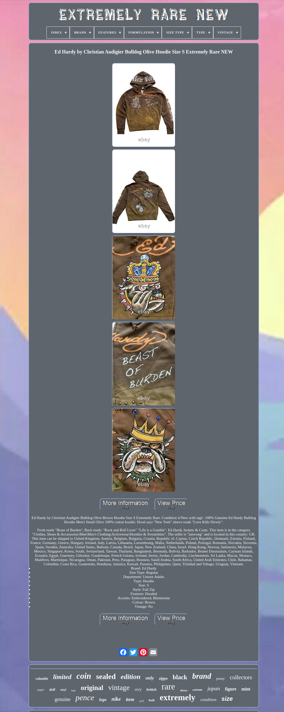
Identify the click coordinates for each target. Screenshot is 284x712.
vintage (119, 688)
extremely (178, 697)
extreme (197, 690)
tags (73, 690)
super (40, 690)
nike (116, 699)
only (150, 677)
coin (83, 676)
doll (52, 690)
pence (85, 697)
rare (168, 687)
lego (102, 699)
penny (220, 678)
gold (141, 701)
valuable (42, 678)
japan (214, 688)
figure (230, 689)
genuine (62, 699)
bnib (152, 700)
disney (184, 690)
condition (208, 699)
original (92, 688)
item (130, 699)
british (151, 690)
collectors (241, 677)
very (138, 689)
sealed (106, 676)
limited (62, 676)
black (180, 677)
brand (201, 676)
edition (130, 676)
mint (245, 689)
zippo (163, 678)
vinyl (63, 690)
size (227, 698)
